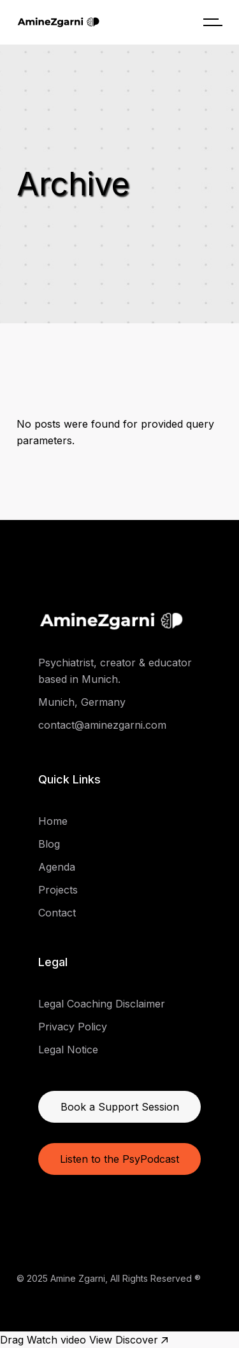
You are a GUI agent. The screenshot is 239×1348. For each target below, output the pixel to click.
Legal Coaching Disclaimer (101, 1003)
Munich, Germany (82, 702)
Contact (57, 912)
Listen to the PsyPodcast (119, 1159)
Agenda (56, 866)
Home (53, 821)
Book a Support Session (120, 1106)
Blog (49, 844)
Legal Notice (68, 1049)
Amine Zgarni (77, 1278)
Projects (58, 889)
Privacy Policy (72, 1026)
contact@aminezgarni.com (102, 725)
